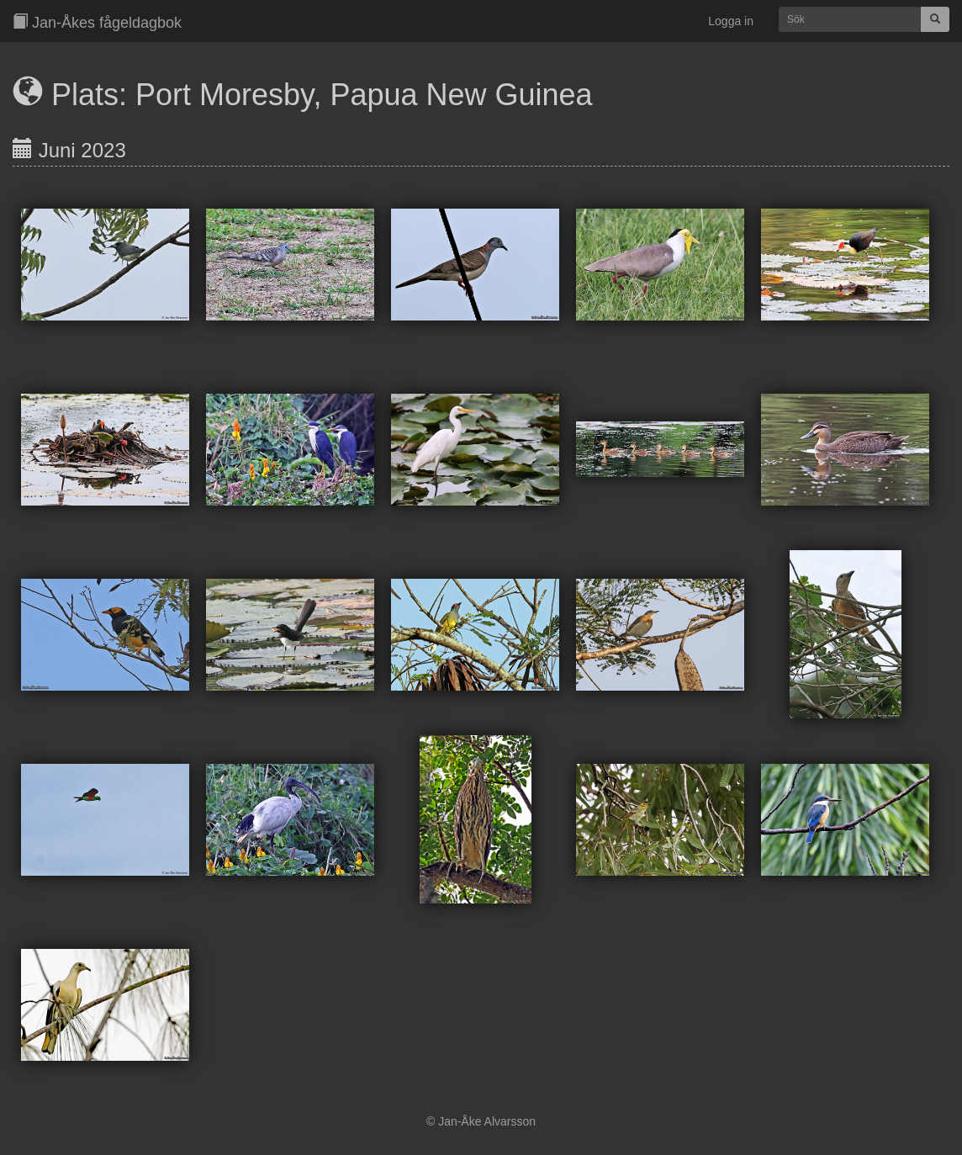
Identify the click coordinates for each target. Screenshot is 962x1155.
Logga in (730, 21)
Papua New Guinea (461, 94)
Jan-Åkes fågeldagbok (97, 22)
